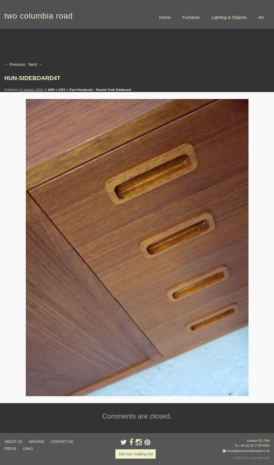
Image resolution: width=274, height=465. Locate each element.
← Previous (14, 64)
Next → (35, 64)
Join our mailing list (135, 454)
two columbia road (38, 16)
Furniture (191, 17)
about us (13, 442)
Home (165, 17)
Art (261, 17)
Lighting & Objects (229, 17)
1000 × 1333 (56, 89)
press (10, 449)
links (28, 449)
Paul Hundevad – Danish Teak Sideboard (100, 89)
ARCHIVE (36, 442)
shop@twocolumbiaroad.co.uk (248, 451)
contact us (62, 442)
